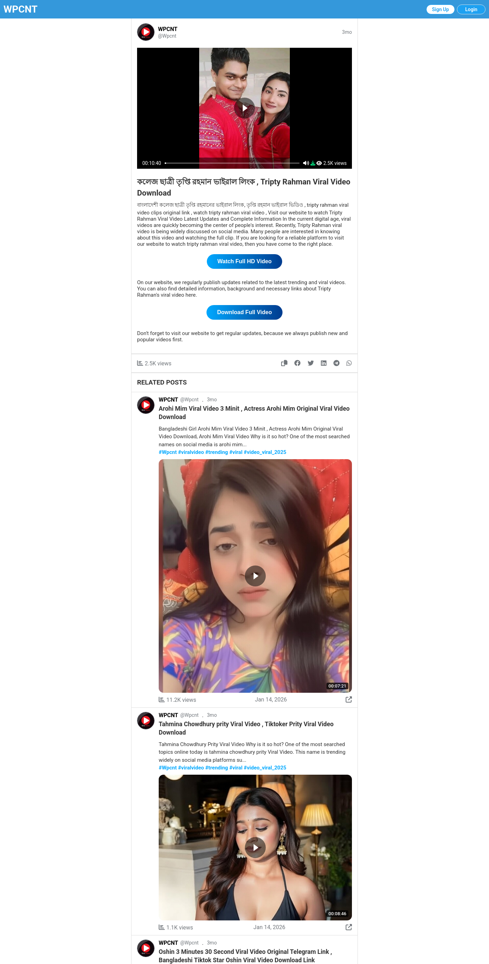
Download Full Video (244, 312)
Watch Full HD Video (244, 261)
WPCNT (20, 9)
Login (471, 9)
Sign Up (440, 9)
